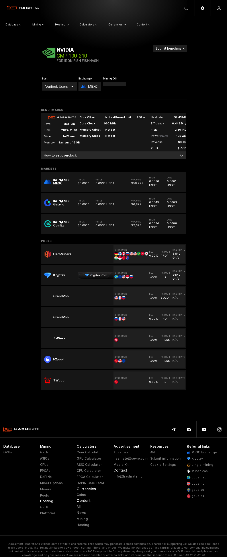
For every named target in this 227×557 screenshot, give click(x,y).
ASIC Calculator (89, 464)
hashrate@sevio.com (130, 458)
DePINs (46, 477)
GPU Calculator (89, 458)
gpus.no (195, 483)
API (152, 452)
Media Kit (121, 464)
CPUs (44, 464)
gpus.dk (195, 496)
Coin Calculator (89, 452)
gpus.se (195, 490)
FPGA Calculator (90, 477)
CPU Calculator (89, 470)
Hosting (83, 525)
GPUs (7, 452)
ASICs (44, 458)
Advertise (121, 452)
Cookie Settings (163, 464)
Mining (82, 519)
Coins (81, 495)
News (81, 512)
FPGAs (45, 470)
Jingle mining (200, 465)
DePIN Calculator (90, 483)
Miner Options (51, 483)
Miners (45, 489)
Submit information (165, 458)
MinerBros (197, 471)
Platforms (48, 513)
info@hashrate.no (128, 476)
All (79, 506)
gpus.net (196, 477)
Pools (44, 495)
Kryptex (195, 458)
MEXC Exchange (202, 452)
